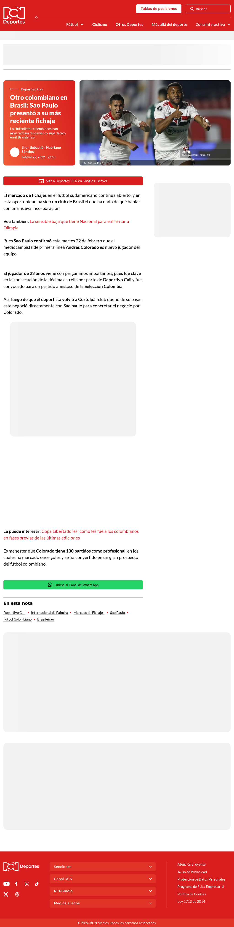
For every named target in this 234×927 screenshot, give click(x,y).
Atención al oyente (192, 864)
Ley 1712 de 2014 (191, 901)
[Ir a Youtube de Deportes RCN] (6, 885)
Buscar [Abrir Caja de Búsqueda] (198, 9)
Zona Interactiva (210, 24)
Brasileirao (45, 619)
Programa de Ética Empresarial (201, 886)
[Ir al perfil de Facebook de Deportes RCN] (16, 885)
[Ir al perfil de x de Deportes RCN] (5, 895)
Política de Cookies (192, 894)
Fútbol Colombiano (17, 619)
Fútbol (72, 24)
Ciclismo (99, 24)
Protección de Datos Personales (201, 879)
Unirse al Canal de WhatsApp (73, 585)
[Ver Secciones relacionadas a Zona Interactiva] (229, 24)
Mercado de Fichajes (89, 612)
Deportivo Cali (14, 612)
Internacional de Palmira (49, 612)
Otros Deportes (129, 24)
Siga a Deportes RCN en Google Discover (73, 181)
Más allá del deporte (169, 24)
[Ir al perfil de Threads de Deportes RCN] (17, 895)
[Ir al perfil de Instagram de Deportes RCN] (27, 885)
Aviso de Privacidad (192, 872)
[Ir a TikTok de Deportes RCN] (37, 885)
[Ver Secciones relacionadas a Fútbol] (81, 24)
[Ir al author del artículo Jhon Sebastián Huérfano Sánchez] (15, 152)
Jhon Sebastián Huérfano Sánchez (41, 149)
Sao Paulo (117, 612)
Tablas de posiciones (159, 8)
